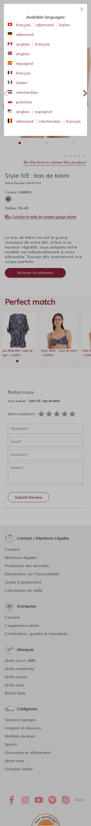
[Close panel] (81, 9)
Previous (5, 92)
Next (85, 92)
